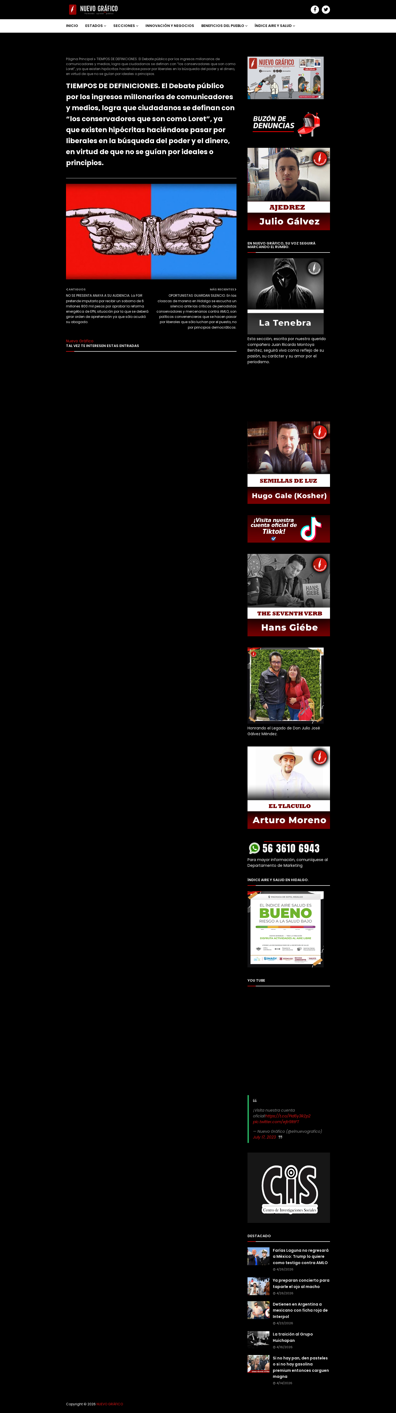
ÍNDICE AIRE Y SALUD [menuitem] (273, 25)
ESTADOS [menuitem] (94, 25)
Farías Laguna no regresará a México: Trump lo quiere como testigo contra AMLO (301, 1256)
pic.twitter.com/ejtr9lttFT (276, 1122)
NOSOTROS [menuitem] (80, 38)
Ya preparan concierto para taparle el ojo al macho (301, 1283)
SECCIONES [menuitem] (124, 25)
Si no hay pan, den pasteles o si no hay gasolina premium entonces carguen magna (301, 1367)
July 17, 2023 (264, 1137)
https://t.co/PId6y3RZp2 (287, 1116)
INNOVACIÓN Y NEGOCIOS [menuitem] (169, 25)
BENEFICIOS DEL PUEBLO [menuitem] (222, 25)
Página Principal (79, 59)
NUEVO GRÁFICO (110, 1404)
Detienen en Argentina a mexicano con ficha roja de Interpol (300, 1310)
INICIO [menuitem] (72, 25)
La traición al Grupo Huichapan (293, 1337)
